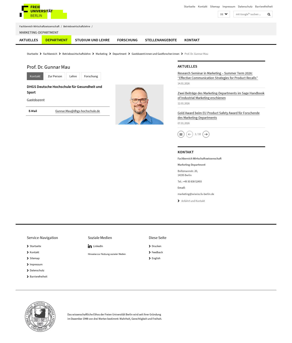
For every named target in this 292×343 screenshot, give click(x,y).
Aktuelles (28, 40)
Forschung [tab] (91, 76)
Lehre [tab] (73, 76)
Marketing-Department (38, 32)
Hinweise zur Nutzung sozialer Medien (107, 254)
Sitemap (215, 6)
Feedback (157, 252)
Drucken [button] (156, 246)
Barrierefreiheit (264, 6)
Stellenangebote (161, 40)
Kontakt (202, 6)
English (156, 258)
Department (56, 40)
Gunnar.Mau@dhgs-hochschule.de (77, 111)
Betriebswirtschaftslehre (78, 26)
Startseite (189, 6)
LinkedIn (98, 246)
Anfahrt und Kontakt (193, 201)
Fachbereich (50, 53)
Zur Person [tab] (55, 76)
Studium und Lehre (92, 40)
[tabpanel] (95, 106)
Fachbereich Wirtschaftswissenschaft (40, 26)
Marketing (101, 53)
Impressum (229, 6)
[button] (224, 14)
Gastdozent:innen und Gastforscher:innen (155, 53)
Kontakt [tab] (35, 76)
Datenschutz (245, 6)
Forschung (127, 40)
